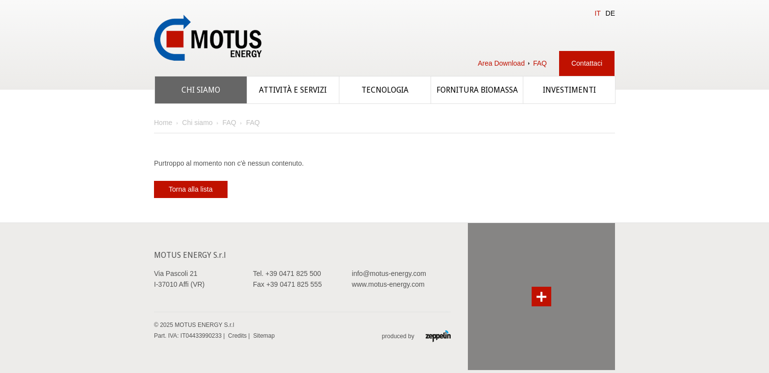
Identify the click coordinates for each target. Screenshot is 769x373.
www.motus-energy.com (388, 284)
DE (610, 13)
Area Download (501, 63)
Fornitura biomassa (477, 90)
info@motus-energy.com (389, 273)
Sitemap (264, 335)
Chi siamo (200, 90)
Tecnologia (385, 90)
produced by (416, 336)
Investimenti (569, 90)
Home (163, 122)
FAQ (540, 63)
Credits (237, 335)
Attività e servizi (293, 90)
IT (597, 13)
